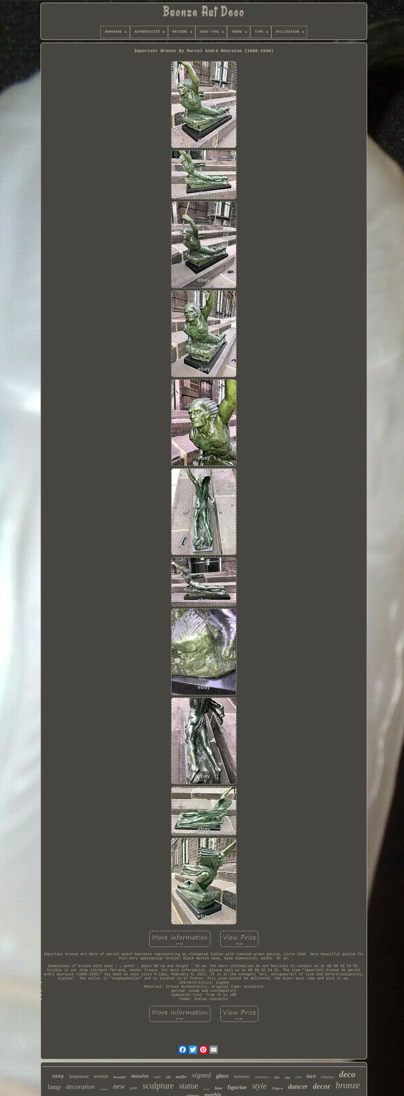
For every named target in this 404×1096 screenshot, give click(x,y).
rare (298, 1077)
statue (188, 1085)
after (287, 1077)
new (119, 1086)
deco (347, 1074)
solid (157, 1077)
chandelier (262, 1077)
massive (140, 1076)
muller (181, 1077)
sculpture (158, 1085)
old (168, 1077)
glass (222, 1075)
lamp (54, 1086)
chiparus (327, 1077)
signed (201, 1075)
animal (104, 1089)
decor (321, 1086)
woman (101, 1076)
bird (311, 1076)
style (259, 1085)
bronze (348, 1085)
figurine (237, 1087)
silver (206, 1089)
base (218, 1088)
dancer (298, 1086)
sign (277, 1077)
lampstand (78, 1076)
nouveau (242, 1076)
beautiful (120, 1077)
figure (277, 1089)
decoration (80, 1086)
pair (133, 1087)
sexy (58, 1076)
